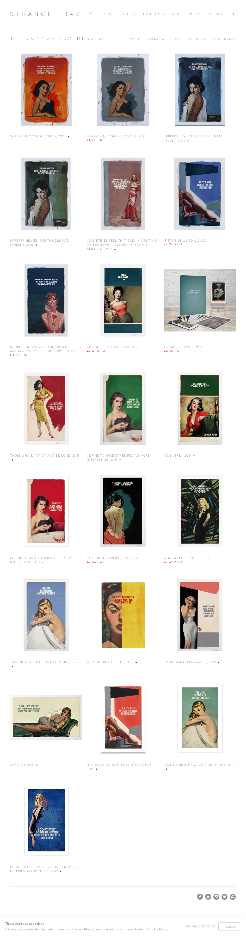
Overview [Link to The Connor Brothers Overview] (156, 39)
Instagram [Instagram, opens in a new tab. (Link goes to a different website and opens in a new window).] (216, 897)
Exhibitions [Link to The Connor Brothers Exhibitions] (198, 39)
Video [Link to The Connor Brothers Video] (176, 39)
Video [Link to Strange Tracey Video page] (194, 14)
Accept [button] (230, 927)
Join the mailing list (224, 897)
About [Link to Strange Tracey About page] (109, 14)
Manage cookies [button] (200, 926)
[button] (234, 14)
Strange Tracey (52, 14)
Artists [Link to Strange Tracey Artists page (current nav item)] (129, 14)
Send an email (233, 897)
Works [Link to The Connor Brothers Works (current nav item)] (136, 39)
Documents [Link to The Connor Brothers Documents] (225, 39)
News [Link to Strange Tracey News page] (177, 14)
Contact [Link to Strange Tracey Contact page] (215, 14)
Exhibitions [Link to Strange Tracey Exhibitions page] (154, 14)
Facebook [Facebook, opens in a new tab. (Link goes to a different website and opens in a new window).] (200, 897)
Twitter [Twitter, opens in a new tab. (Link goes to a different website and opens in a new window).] (208, 897)
